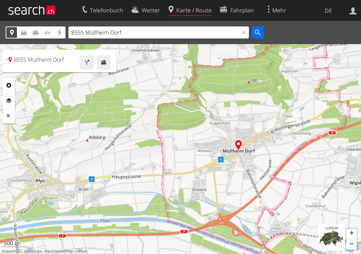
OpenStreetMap (58, 251)
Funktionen (9, 116)
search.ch (13, 251)
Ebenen (9, 100)
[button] (351, 234)
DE (328, 10)
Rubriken (9, 85)
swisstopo (33, 251)
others (81, 251)
